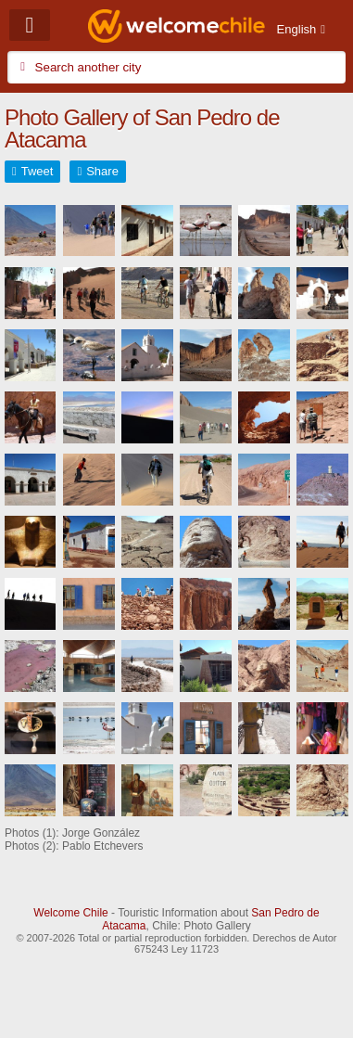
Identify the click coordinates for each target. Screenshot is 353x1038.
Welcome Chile (70, 912)
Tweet (37, 171)
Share (102, 171)
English (297, 29)
